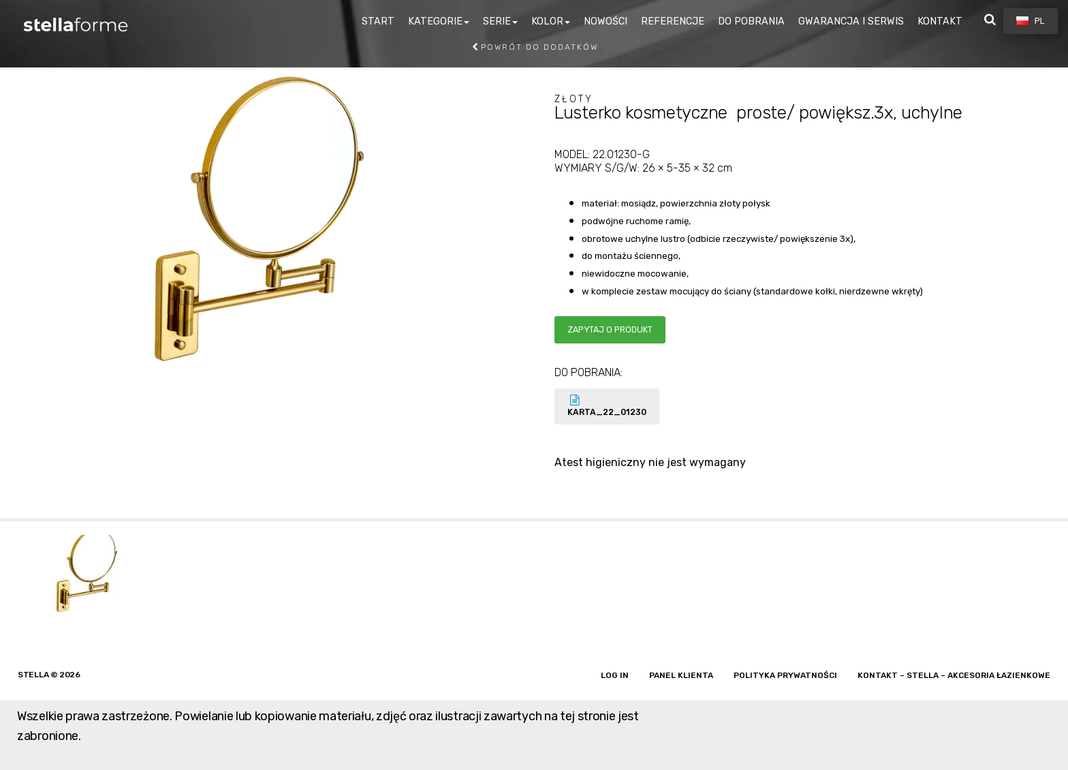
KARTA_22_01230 (606, 406)
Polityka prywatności (785, 675)
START (378, 21)
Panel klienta (681, 675)
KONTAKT (939, 21)
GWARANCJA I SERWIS (851, 21)
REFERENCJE (672, 21)
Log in (615, 675)
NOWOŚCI (605, 21)
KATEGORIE (435, 21)
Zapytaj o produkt (610, 329)
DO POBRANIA (751, 21)
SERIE (497, 21)
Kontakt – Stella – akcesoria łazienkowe (954, 675)
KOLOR (547, 21)
